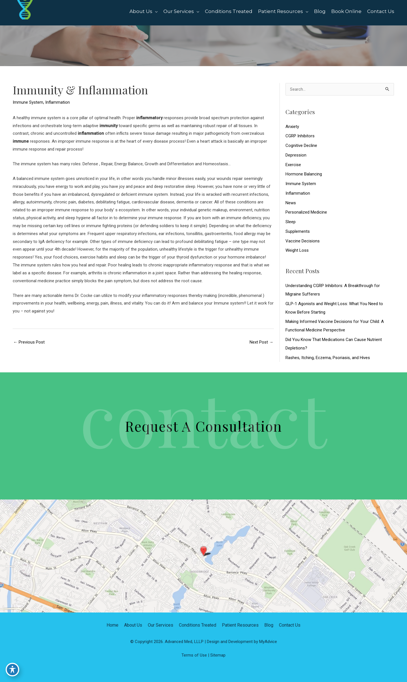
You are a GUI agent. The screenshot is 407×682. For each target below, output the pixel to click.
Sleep (290, 221)
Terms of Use (194, 655)
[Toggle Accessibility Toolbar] (12, 669)
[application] (155, 11)
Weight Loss (297, 250)
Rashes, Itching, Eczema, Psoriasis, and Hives (327, 357)
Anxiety (292, 126)
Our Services (160, 625)
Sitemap (218, 655)
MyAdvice (268, 641)
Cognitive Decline (301, 145)
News (290, 202)
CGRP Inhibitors (300, 135)
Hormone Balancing (303, 174)
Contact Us (289, 625)
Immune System (28, 102)
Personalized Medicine (306, 212)
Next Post (261, 342)
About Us (133, 625)
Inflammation (57, 102)
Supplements (297, 231)
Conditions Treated (197, 625)
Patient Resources (240, 625)
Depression (295, 155)
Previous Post (29, 342)
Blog (268, 625)
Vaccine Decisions (302, 241)
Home (112, 625)
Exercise (293, 164)
